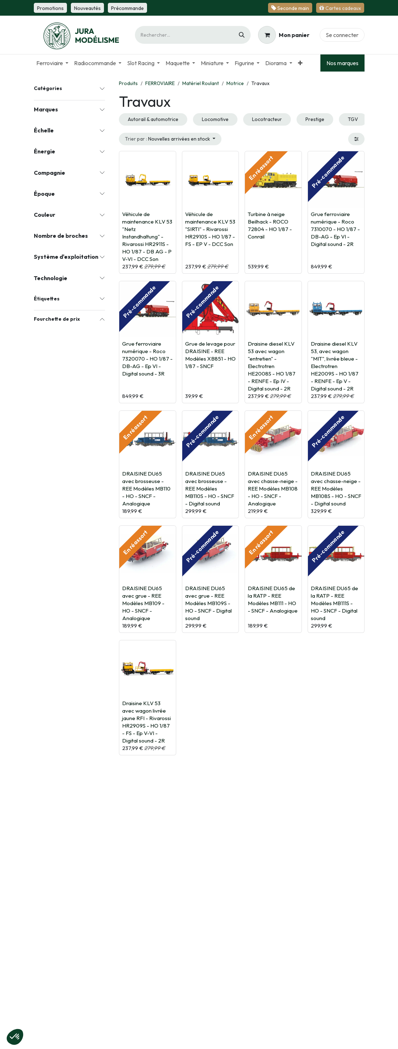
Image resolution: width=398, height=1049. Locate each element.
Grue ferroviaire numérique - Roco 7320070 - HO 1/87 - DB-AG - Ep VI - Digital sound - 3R (147, 358)
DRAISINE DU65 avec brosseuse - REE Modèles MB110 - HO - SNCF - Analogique (146, 488)
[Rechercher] (242, 35)
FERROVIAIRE (160, 83)
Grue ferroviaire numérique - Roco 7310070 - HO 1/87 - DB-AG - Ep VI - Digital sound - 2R (335, 228)
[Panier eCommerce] (283, 34)
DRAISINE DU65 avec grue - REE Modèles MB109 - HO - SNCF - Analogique (143, 603)
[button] (170, 139)
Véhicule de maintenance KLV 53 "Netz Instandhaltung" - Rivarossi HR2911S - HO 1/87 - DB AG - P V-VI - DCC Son (147, 236)
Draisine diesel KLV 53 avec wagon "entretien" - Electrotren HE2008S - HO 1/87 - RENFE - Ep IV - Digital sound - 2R (271, 366)
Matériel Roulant (200, 83)
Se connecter (342, 34)
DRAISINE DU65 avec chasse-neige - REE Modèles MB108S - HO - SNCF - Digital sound (336, 488)
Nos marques (342, 63)
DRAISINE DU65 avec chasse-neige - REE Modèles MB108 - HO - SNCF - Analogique (273, 488)
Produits (128, 83)
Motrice (235, 83)
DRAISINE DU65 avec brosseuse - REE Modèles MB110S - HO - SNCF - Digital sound (209, 488)
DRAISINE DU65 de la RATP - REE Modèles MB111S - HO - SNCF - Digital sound (334, 603)
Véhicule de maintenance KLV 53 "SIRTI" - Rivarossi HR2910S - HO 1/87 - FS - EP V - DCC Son (210, 228)
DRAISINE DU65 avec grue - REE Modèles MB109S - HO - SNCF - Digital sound (208, 603)
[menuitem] (52, 63)
